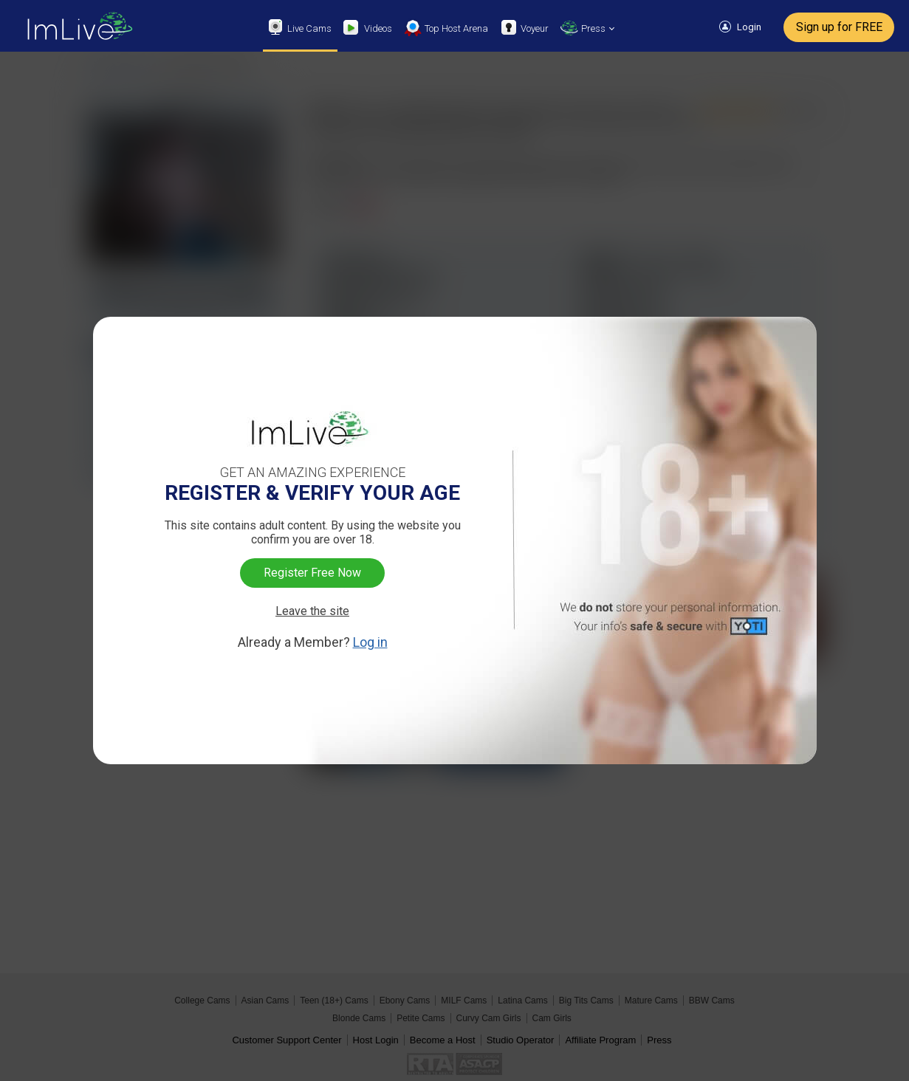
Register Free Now (312, 573)
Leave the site (312, 611)
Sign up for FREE (839, 27)
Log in (370, 642)
